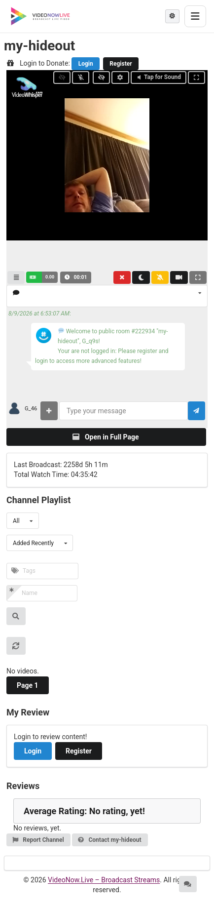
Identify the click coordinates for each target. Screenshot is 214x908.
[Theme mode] (172, 16)
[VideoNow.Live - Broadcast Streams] (40, 16)
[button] (42, 277)
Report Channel (38, 839)
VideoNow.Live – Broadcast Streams (104, 880)
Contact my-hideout (109, 839)
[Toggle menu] (195, 16)
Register (120, 63)
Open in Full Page (105, 437)
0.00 (49, 277)
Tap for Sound (158, 77)
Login (85, 63)
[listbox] (107, 296)
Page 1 (27, 685)
